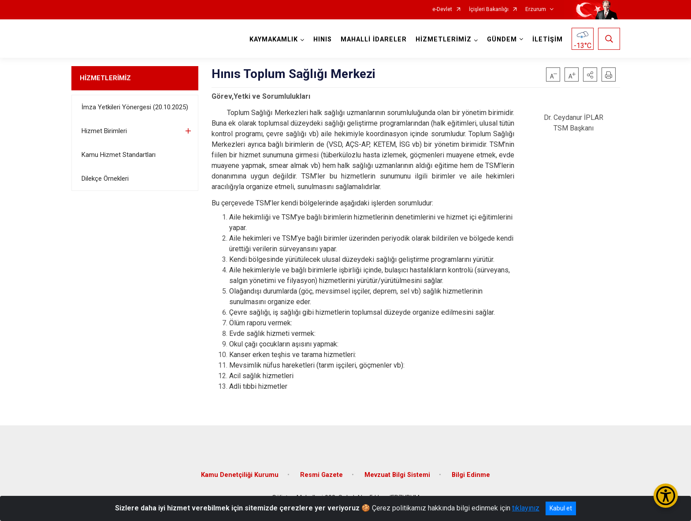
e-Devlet (442, 9)
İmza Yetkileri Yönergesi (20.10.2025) (135, 107)
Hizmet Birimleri (104, 131)
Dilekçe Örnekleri (105, 178)
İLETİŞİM (547, 39)
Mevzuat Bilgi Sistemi (397, 475)
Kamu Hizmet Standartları (119, 155)
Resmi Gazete (321, 475)
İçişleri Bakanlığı (489, 9)
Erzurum (535, 9)
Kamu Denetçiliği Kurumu (240, 475)
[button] (590, 74)
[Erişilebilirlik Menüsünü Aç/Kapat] (666, 496)
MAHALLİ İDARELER (374, 39)
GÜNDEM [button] (502, 39)
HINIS (322, 39)
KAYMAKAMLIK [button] (273, 39)
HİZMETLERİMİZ (105, 78)
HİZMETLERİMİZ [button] (444, 39)
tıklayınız (525, 508)
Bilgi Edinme (471, 475)
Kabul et (561, 508)
